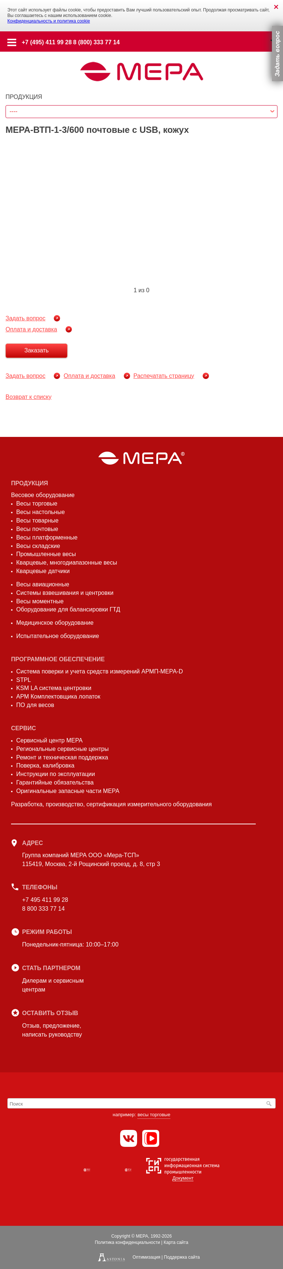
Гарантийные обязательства (55, 782)
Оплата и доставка (31, 329)
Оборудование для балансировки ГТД (68, 609)
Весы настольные (40, 512)
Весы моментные (40, 601)
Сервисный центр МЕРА (49, 740)
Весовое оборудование (42, 495)
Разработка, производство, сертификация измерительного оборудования (111, 804)
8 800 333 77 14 (43, 909)
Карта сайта (176, 1242)
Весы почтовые (37, 529)
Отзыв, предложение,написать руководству (52, 1030)
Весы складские (38, 546)
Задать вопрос (25, 318)
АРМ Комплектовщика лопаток (58, 696)
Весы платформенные (46, 537)
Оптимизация (146, 1257)
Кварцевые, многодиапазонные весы (66, 562)
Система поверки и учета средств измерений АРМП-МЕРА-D (99, 671)
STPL (23, 680)
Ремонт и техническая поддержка (62, 757)
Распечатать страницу (163, 376)
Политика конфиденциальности (127, 1242)
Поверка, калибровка (45, 765)
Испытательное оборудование (57, 636)
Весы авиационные (42, 584)
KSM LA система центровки (53, 688)
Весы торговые (36, 503)
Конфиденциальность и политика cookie (48, 21)
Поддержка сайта (182, 1257)
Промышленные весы (46, 554)
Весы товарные (37, 520)
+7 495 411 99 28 (45, 900)
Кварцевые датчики (43, 571)
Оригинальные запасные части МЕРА (67, 791)
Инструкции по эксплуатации (55, 774)
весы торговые (153, 1114)
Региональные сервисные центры (62, 749)
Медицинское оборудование (55, 623)
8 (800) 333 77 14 (96, 42)
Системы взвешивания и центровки (64, 593)
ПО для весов (35, 705)
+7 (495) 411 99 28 (47, 42)
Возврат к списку (29, 397)
